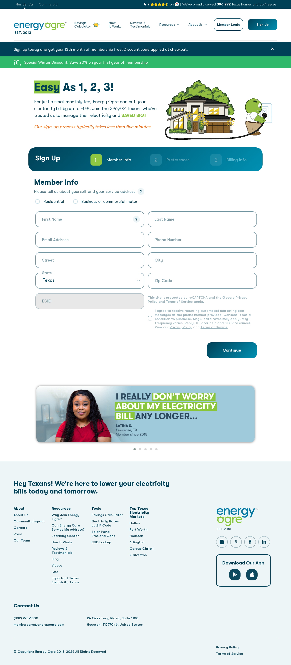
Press (18, 534)
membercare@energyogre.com (39, 624)
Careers (20, 528)
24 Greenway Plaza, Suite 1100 (112, 618)
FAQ (55, 572)
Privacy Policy (181, 327)
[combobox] (89, 260)
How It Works (62, 542)
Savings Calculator (107, 515)
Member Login (228, 25)
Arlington (137, 542)
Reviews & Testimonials (62, 551)
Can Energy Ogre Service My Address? (68, 527)
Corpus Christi (141, 549)
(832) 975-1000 (26, 618)
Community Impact (29, 521)
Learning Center (65, 536)
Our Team (22, 540)
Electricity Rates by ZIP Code (105, 523)
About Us (195, 25)
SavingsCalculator (87, 24)
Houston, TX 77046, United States (115, 624)
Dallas (135, 523)
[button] (134, 449)
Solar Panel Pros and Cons (103, 534)
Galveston (138, 555)
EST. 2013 (40, 27)
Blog (55, 559)
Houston (136, 536)
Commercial (48, 4)
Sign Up (262, 25)
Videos (57, 565)
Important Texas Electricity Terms (65, 580)
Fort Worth (139, 529)
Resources (167, 25)
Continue (232, 350)
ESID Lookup (101, 542)
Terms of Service (179, 302)
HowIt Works (115, 24)
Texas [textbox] (49, 280)
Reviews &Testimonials (140, 24)
